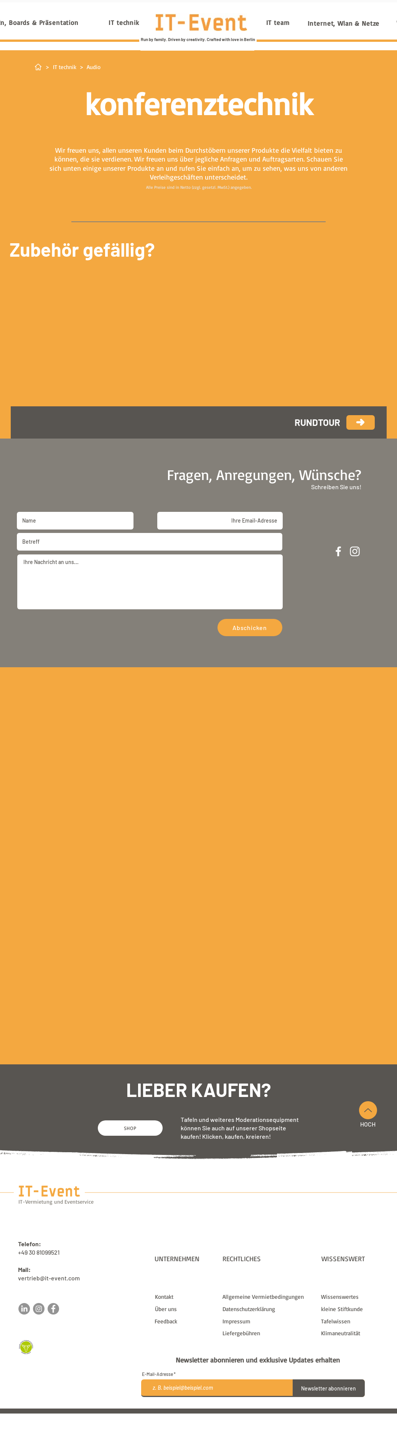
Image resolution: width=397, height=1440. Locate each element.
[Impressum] (266, 1321)
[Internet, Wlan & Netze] (343, 23)
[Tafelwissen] (351, 1321)
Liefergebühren (258, 1416)
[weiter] (360, 422)
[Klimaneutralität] (351, 1333)
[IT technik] (124, 22)
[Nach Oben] (368, 1110)
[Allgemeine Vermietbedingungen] (266, 1297)
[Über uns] (185, 1309)
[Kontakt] (185, 1297)
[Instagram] (38, 1309)
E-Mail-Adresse (157, 1374)
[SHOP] (130, 1128)
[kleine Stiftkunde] (351, 1309)
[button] (185, 1321)
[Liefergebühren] (266, 1333)
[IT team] (278, 22)
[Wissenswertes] (351, 1297)
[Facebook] (53, 1309)
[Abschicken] (249, 627)
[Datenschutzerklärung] (266, 1309)
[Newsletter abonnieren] (329, 1388)
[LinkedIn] (24, 1309)
